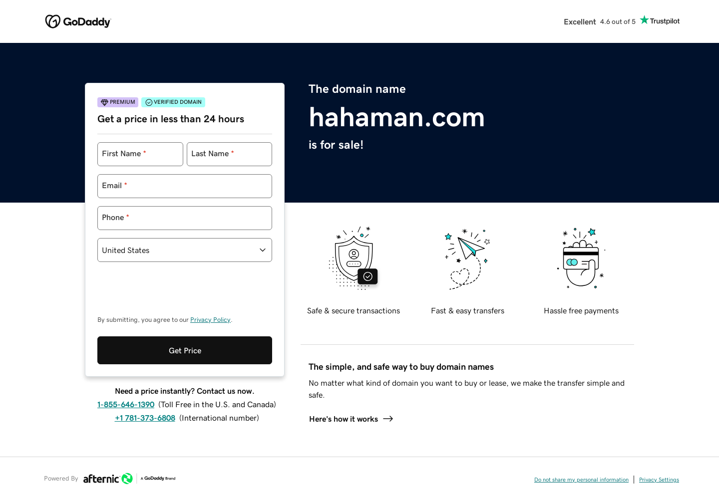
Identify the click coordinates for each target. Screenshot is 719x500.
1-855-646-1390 (125, 404)
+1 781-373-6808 (145, 418)
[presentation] (173, 293)
